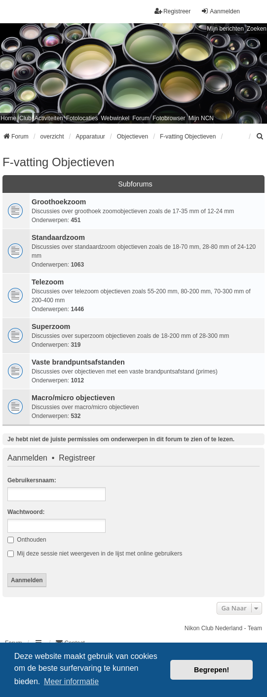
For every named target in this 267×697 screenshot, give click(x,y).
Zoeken (257, 28)
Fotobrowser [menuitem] (169, 118)
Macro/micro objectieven (73, 398)
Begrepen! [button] (211, 670)
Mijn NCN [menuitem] (201, 118)
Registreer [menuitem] (172, 11)
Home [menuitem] (8, 118)
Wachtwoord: (26, 512)
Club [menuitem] (25, 118)
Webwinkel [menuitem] (115, 118)
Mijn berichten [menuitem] (225, 28)
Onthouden (26, 539)
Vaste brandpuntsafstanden (78, 362)
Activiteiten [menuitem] (49, 118)
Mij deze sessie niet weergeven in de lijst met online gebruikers (94, 553)
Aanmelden (27, 458)
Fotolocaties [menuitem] (82, 118)
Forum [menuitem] (141, 118)
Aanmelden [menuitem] (220, 11)
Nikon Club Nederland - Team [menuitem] (223, 628)
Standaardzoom (58, 237)
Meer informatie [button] (71, 681)
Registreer (77, 458)
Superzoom (51, 326)
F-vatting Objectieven (58, 162)
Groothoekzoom (59, 202)
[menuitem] (260, 136)
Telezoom (48, 282)
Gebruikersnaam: (31, 480)
